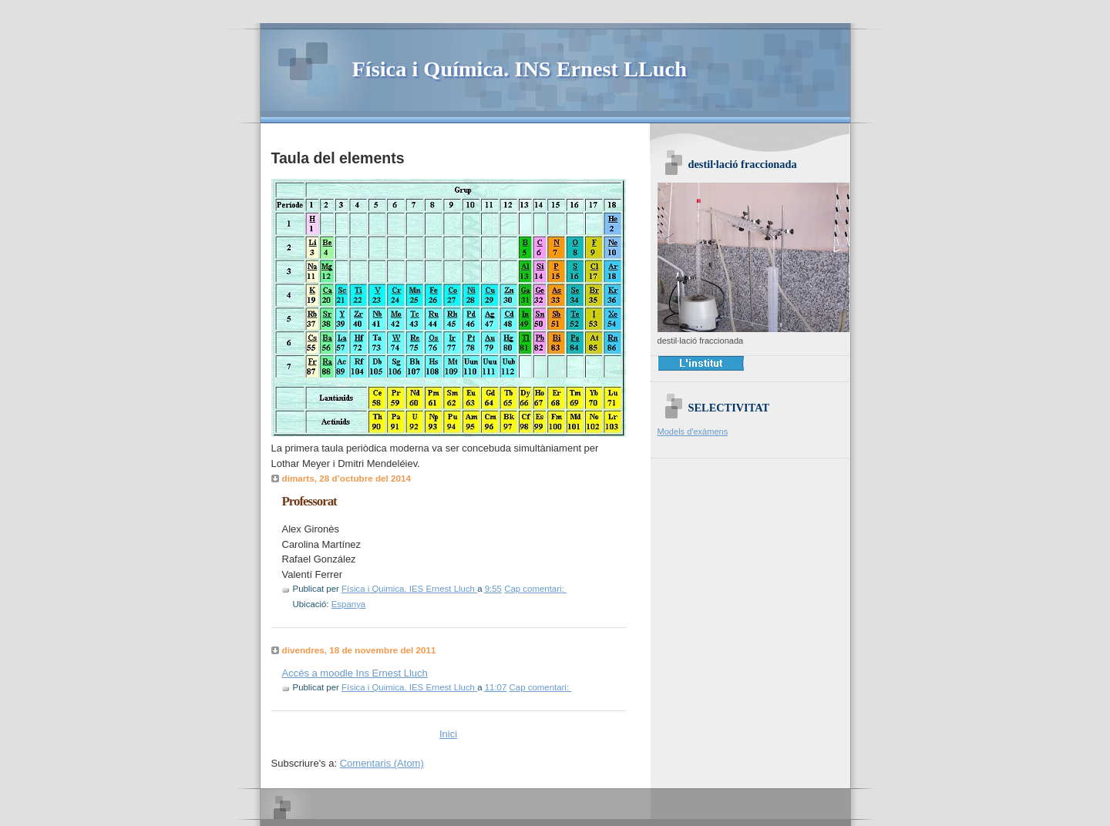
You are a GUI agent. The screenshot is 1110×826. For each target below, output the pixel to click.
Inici (448, 734)
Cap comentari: (535, 588)
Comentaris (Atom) (382, 763)
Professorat (309, 501)
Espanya (348, 604)
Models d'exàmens (693, 431)
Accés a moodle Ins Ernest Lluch (355, 673)
